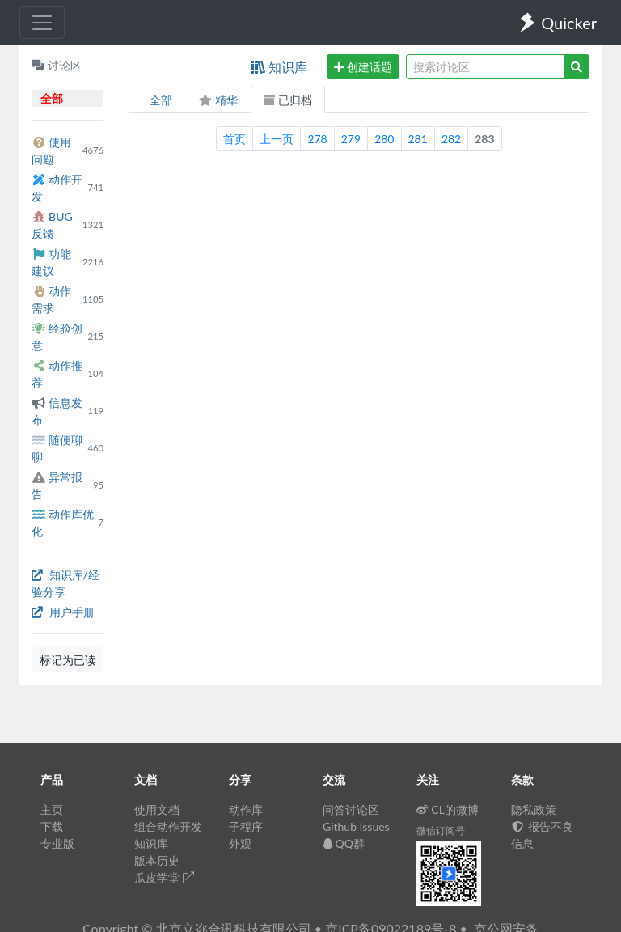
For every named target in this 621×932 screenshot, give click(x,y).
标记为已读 (68, 660)
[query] (485, 66)
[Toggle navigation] (42, 22)
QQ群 (344, 843)
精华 (218, 100)
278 (317, 139)
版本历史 (157, 860)
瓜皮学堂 (164, 877)
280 (384, 139)
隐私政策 (533, 809)
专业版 (57, 843)
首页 (234, 139)
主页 (51, 809)
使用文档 (157, 809)
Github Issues (356, 826)
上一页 (277, 139)
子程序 (246, 826)
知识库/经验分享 (65, 583)
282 (451, 139)
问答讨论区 (351, 809)
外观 (240, 843)
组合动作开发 (168, 826)
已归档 (288, 100)
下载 (51, 826)
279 (351, 139)
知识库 (279, 66)
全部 (161, 100)
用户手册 (63, 612)
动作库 (246, 809)
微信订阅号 (440, 830)
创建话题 (363, 67)
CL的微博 (447, 809)
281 (418, 139)
